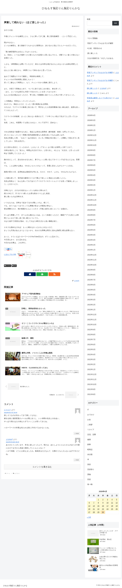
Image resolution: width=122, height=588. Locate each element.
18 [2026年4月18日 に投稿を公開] (112, 506)
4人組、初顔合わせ (94, 48)
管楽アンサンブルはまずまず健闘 (100, 43)
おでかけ (8, 265)
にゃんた (7, 411)
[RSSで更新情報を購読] (46, 274)
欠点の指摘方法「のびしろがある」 (101, 58)
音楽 (14, 265)
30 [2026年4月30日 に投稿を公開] (103, 512)
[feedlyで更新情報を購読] (42, 274)
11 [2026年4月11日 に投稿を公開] (112, 503)
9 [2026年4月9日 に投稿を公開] (102, 503)
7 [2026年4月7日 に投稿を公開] (93, 503)
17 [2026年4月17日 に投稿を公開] (107, 506)
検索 (88, 19)
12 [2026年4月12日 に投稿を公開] (117, 503)
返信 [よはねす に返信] (77, 461)
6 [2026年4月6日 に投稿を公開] (89, 503)
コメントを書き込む (42, 468)
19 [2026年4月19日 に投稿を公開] (117, 506)
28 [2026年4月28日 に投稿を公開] (94, 512)
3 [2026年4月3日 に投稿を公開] (107, 500)
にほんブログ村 (10, 254)
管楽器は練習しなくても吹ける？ (100, 98)
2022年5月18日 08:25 (12, 443)
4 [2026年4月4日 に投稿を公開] (112, 500)
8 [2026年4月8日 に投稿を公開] (98, 503)
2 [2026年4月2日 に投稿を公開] (102, 500)
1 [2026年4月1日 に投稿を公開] (98, 500)
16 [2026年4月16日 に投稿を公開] (103, 506)
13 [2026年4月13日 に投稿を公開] (89, 506)
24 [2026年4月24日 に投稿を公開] (107, 509)
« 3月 (89, 517)
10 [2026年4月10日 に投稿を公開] (107, 503)
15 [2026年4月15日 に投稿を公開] (98, 506)
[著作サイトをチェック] (38, 274)
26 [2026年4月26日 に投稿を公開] (117, 509)
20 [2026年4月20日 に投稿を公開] (89, 509)
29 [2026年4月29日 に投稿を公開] (98, 512)
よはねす (9, 441)
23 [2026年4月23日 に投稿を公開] (103, 509)
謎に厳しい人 (92, 53)
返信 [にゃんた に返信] (77, 434)
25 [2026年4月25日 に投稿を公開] (112, 509)
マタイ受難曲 (92, 38)
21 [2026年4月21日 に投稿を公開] (94, 509)
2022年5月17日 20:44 (10, 413)
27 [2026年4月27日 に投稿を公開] (89, 512)
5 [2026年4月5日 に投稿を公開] (116, 500)
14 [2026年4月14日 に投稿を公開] (94, 506)
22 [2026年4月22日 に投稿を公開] (98, 509)
